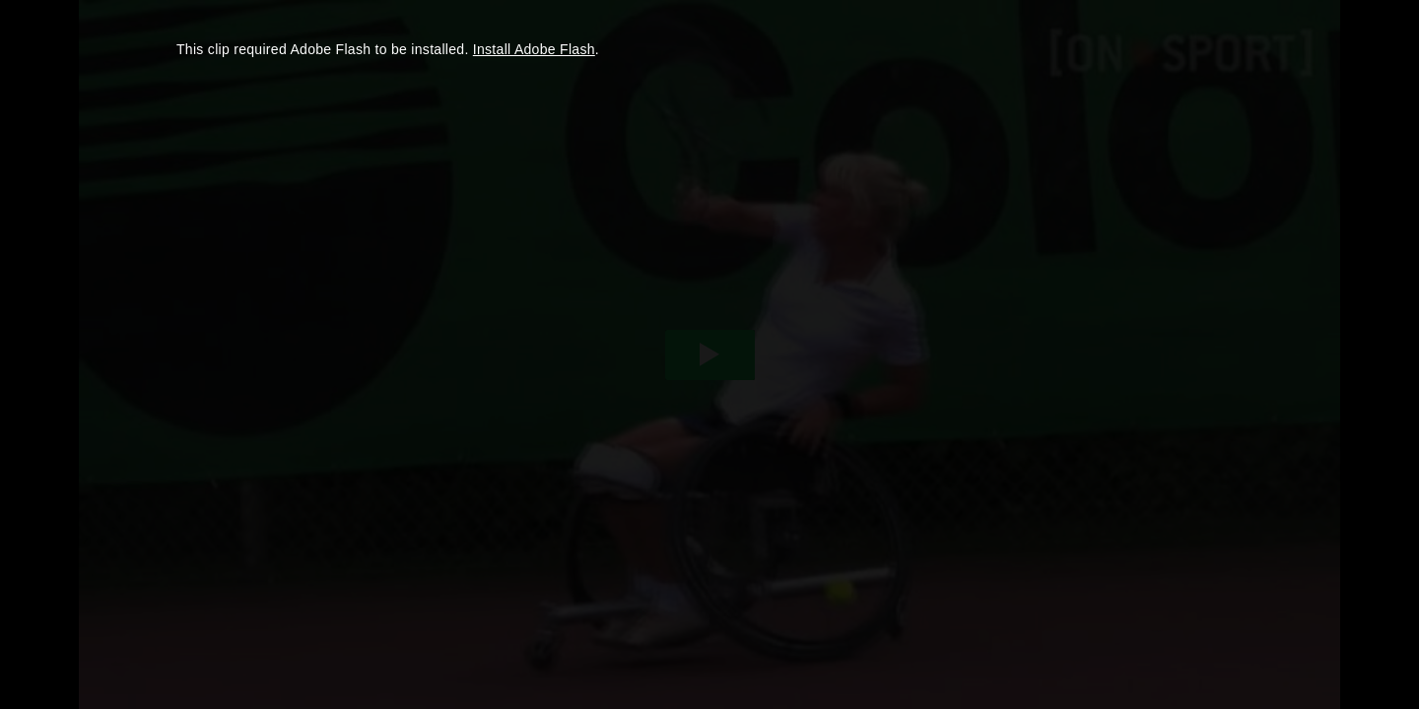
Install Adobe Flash (534, 49)
